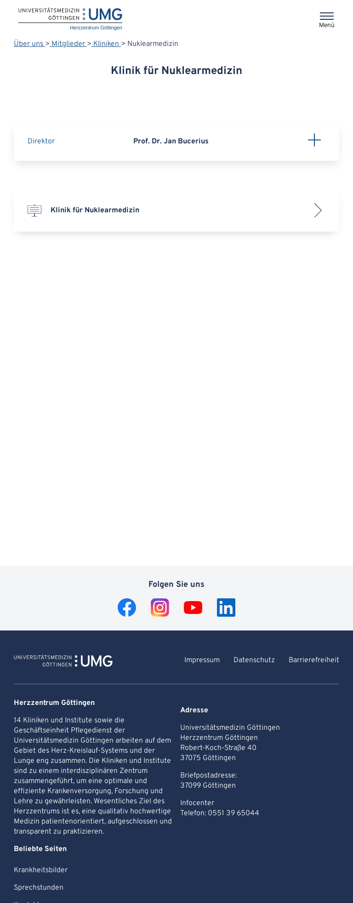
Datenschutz (254, 660)
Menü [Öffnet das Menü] (327, 25)
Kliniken (106, 44)
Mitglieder (68, 44)
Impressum (202, 660)
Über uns (29, 44)
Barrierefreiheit (314, 660)
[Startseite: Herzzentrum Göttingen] (70, 19)
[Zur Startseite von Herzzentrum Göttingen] (63, 662)
